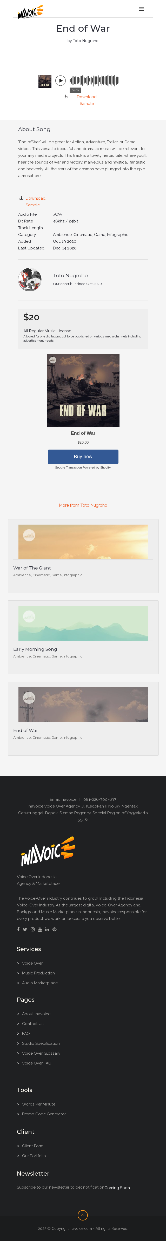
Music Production (38, 973)
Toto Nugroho (70, 276)
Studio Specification (41, 1043)
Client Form (32, 1145)
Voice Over (32, 963)
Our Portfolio (34, 1155)
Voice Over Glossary (41, 1053)
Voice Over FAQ (36, 1063)
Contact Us (33, 1023)
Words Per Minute (38, 1104)
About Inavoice (36, 1013)
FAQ (26, 1033)
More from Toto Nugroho (83, 505)
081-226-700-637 (99, 799)
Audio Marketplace (40, 982)
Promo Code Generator (44, 1113)
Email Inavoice (63, 799)
